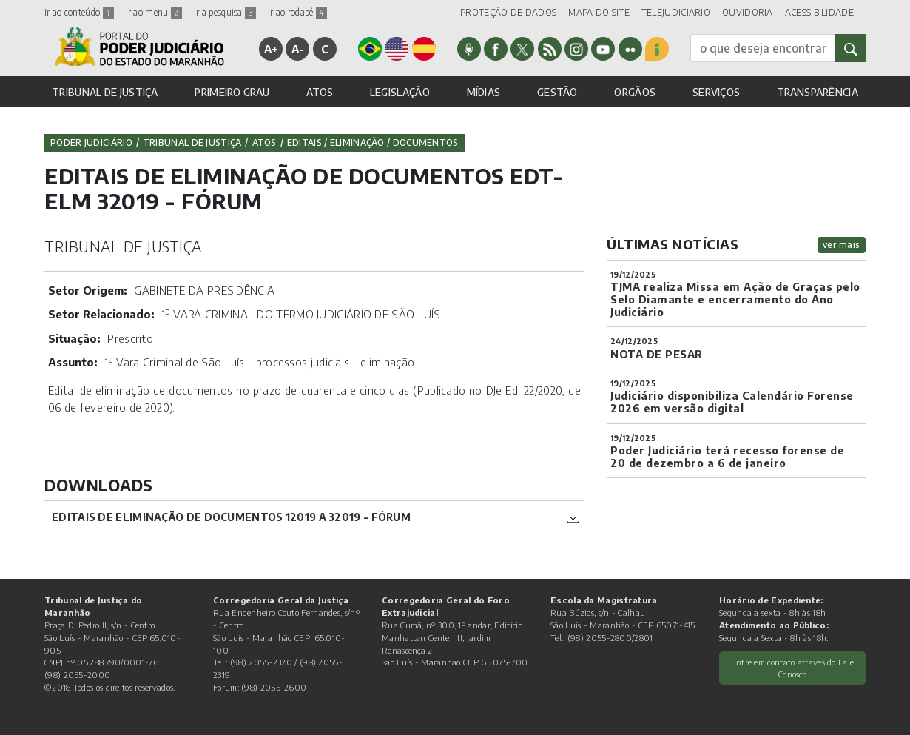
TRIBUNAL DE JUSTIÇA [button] (105, 92)
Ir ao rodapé (297, 12)
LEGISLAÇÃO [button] (400, 92)
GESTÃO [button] (557, 92)
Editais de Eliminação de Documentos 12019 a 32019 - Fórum (231, 517)
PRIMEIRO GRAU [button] (232, 92)
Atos (264, 142)
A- (298, 49)
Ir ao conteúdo (79, 12)
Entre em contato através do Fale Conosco (793, 668)
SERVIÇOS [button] (716, 92)
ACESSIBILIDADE (819, 12)
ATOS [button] (319, 92)
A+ (271, 49)
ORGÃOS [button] (634, 92)
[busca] (762, 48)
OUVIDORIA (747, 12)
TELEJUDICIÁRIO (675, 12)
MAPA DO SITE (599, 12)
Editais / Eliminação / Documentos (373, 142)
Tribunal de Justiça (192, 142)
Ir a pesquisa (225, 12)
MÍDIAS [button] (484, 92)
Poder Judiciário (91, 142)
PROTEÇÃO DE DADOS (508, 12)
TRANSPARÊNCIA (817, 92)
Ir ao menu (154, 12)
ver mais (841, 244)
